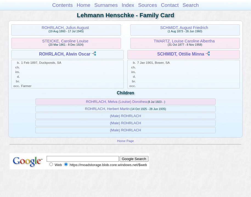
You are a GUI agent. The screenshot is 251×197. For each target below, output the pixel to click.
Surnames (106, 5)
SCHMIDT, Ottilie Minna (180, 54)
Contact (170, 5)
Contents (62, 5)
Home (83, 5)
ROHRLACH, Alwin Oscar (64, 54)
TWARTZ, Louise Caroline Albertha (184, 41)
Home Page (125, 141)
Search (190, 5)
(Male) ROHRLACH (125, 116)
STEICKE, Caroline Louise (65, 41)
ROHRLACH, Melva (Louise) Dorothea (116, 102)
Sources (147, 5)
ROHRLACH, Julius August (65, 27)
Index (128, 5)
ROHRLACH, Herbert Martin (107, 109)
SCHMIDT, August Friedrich (184, 27)
